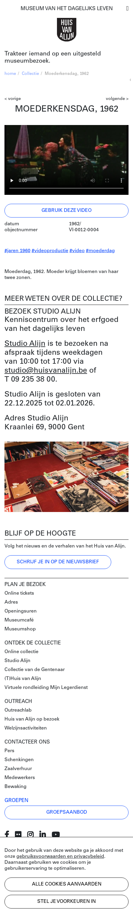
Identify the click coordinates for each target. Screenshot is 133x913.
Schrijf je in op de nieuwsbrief (58, 562)
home (10, 74)
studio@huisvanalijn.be (45, 370)
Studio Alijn (24, 344)
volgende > (117, 99)
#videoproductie (50, 251)
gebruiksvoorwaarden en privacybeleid (60, 856)
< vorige (12, 99)
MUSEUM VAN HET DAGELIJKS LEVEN (67, 8)
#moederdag (100, 251)
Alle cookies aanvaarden (66, 884)
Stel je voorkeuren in (66, 901)
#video (77, 251)
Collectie (30, 74)
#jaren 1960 (17, 251)
